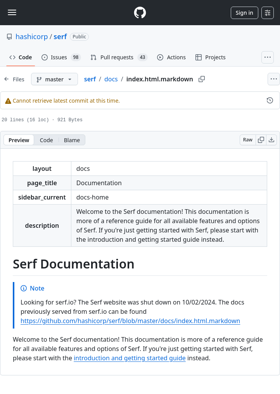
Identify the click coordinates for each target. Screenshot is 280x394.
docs (111, 79)
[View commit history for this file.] (270, 100)
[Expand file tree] (14, 79)
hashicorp (32, 36)
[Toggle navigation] (12, 12)
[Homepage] (140, 12)
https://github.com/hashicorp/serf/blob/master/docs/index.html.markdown (130, 321)
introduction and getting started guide (130, 358)
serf (60, 36)
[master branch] (54, 79)
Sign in (244, 12)
